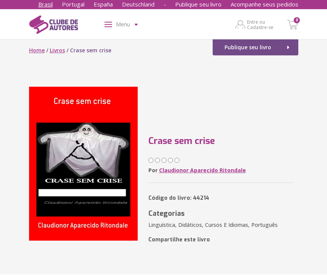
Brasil (45, 4)
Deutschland (138, 4)
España (103, 4)
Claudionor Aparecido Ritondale (202, 170)
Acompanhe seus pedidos (264, 4)
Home (37, 50)
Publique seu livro (198, 4)
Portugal (73, 4)
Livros (57, 50)
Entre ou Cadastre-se (260, 24)
